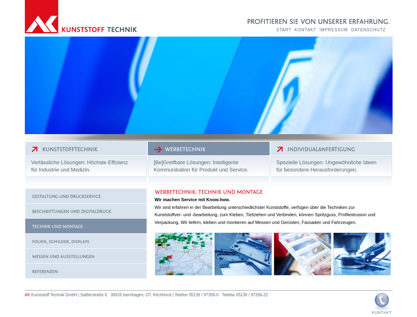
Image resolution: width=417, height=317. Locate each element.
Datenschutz (368, 30)
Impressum (334, 30)
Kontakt (305, 30)
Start (284, 30)
